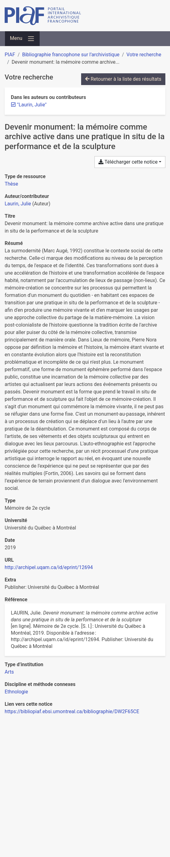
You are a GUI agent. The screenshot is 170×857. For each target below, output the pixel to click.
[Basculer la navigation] (22, 38)
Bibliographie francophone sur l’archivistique (70, 55)
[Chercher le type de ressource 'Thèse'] (11, 184)
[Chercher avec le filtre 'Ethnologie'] (16, 692)
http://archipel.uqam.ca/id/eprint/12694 (49, 567)
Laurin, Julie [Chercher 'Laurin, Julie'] (18, 204)
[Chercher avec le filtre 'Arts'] (9, 672)
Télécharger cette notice (128, 162)
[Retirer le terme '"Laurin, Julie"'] (31, 105)
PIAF (10, 55)
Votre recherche (143, 55)
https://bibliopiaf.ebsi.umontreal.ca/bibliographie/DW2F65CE (72, 711)
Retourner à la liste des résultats (123, 79)
